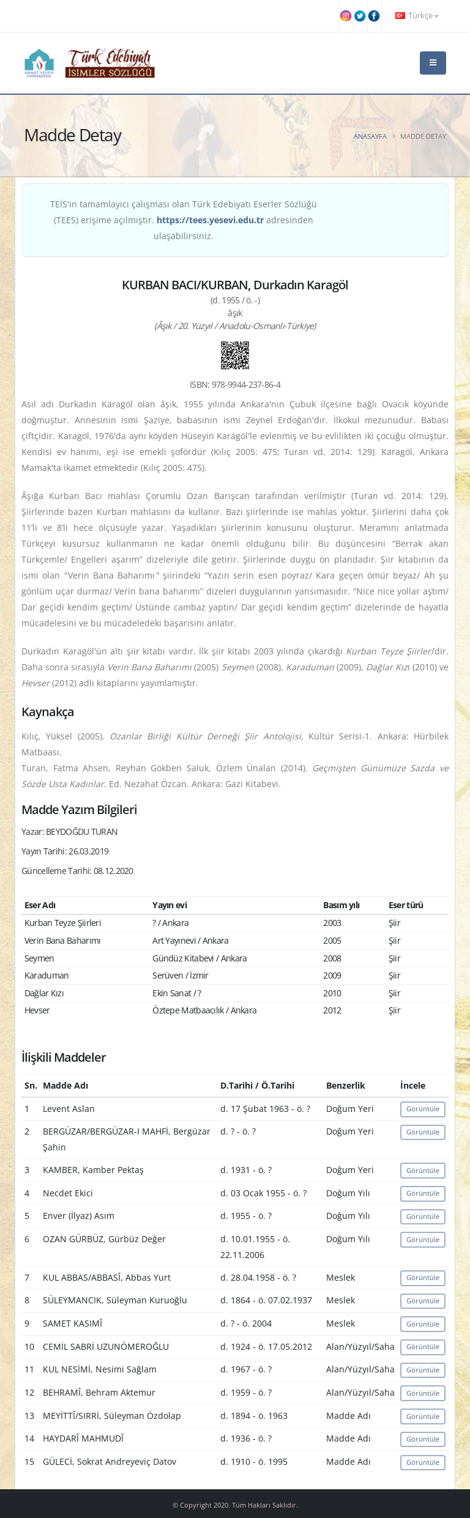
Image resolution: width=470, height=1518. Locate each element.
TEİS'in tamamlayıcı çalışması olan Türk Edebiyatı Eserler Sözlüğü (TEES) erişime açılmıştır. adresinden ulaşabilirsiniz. (183, 220)
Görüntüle (422, 1108)
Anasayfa (370, 136)
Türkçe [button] (416, 15)
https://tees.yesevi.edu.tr (210, 220)
